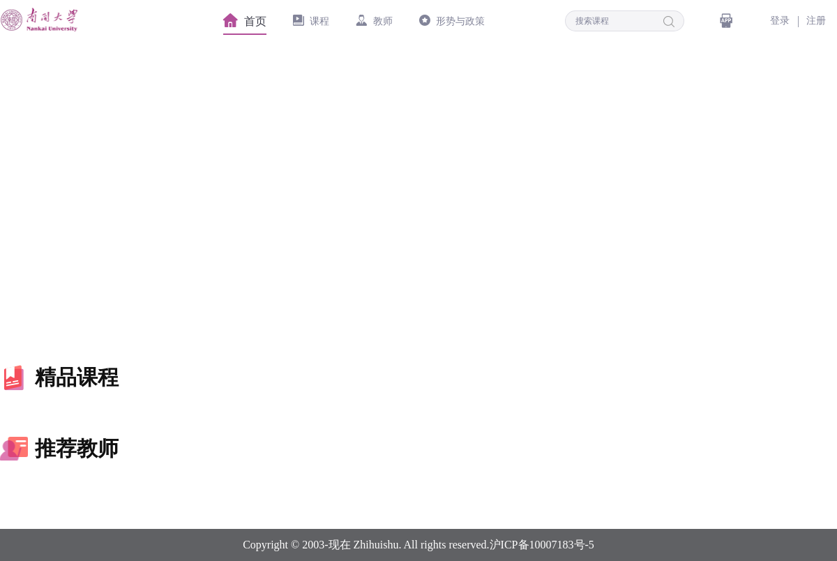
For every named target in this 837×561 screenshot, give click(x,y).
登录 (780, 20)
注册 (816, 20)
